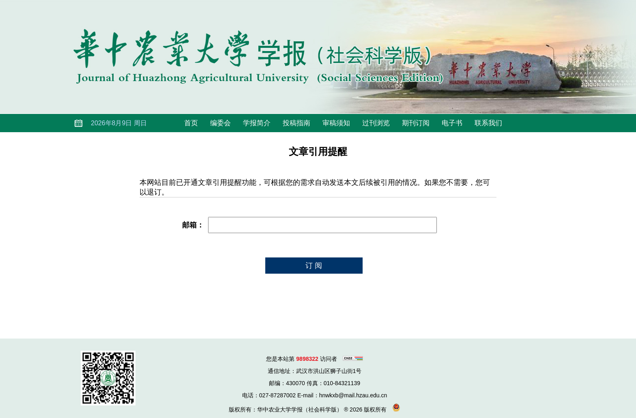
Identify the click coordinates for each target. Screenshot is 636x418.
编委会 (220, 123)
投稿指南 (296, 123)
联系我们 (488, 123)
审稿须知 (336, 123)
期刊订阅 (416, 123)
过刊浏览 (376, 123)
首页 (191, 123)
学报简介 (257, 123)
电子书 (452, 123)
